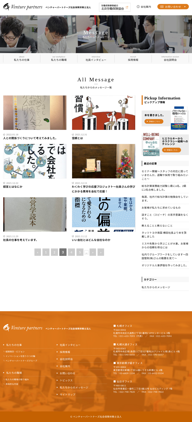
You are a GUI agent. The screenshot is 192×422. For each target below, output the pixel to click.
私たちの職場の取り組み (17, 379)
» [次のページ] (92, 252)
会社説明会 (170, 58)
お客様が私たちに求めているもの (161, 207)
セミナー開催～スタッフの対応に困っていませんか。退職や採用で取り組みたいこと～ (165, 175)
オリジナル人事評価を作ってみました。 (165, 265)
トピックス (66, 380)
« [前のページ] (37, 252)
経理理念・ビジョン (15, 351)
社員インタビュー (96, 58)
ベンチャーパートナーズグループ (21, 360)
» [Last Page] (101, 252)
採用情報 (133, 58)
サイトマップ (67, 394)
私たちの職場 (58, 58)
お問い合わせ (173, 6)
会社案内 (146, 6)
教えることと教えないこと (157, 225)
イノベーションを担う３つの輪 (20, 356)
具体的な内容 (12, 384)
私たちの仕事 (21, 58)
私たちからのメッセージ (156, 287)
